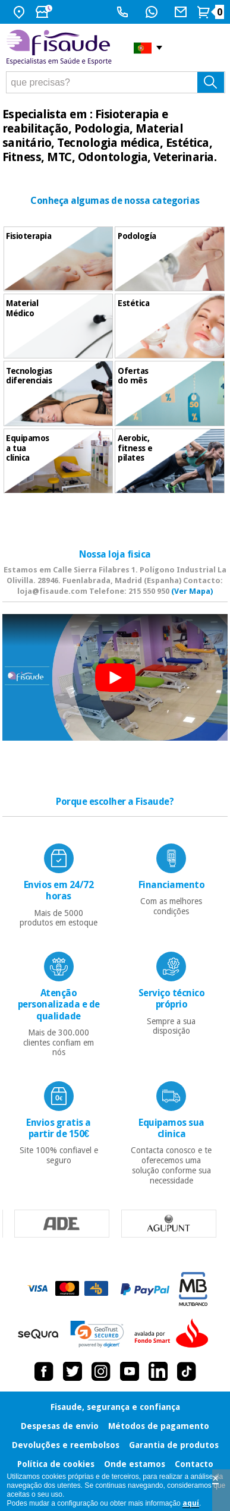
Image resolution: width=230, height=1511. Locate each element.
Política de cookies (55, 1464)
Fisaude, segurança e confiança (115, 1407)
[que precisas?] (115, 82)
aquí (190, 1503)
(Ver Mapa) (192, 591)
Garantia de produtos (174, 1445)
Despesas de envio (60, 1426)
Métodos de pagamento (158, 1426)
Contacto (194, 1464)
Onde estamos (134, 1464)
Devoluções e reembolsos (65, 1445)
